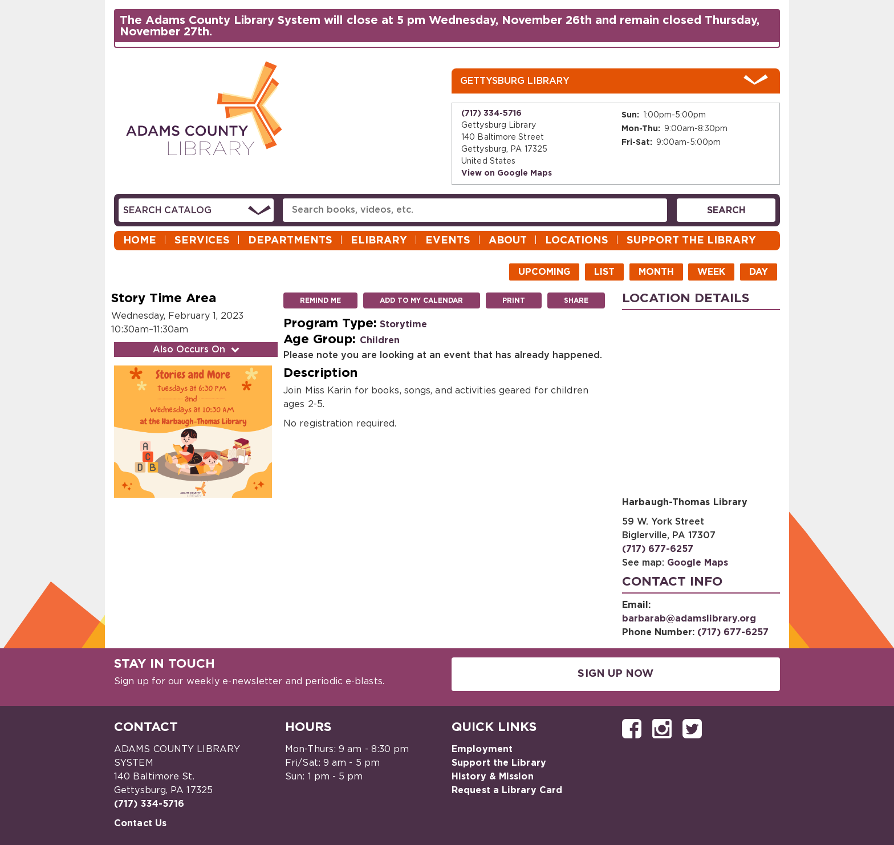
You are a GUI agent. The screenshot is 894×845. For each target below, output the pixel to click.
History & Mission (493, 776)
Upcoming (544, 272)
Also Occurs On (197, 349)
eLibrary (379, 240)
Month (656, 272)
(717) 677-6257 (657, 549)
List (604, 272)
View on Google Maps (506, 173)
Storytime (403, 324)
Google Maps (697, 562)
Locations (576, 240)
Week (711, 272)
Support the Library (691, 240)
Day (758, 272)
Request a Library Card (507, 790)
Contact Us (140, 823)
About (508, 240)
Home (139, 240)
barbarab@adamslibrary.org (689, 618)
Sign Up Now (615, 674)
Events (447, 240)
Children (380, 340)
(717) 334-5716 (491, 113)
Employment (482, 749)
